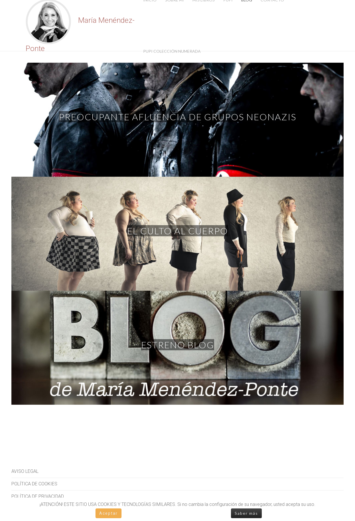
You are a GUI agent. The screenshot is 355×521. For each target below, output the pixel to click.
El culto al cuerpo (177, 230)
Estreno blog (177, 344)
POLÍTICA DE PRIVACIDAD (37, 496)
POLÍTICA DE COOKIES (34, 484)
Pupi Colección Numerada (172, 51)
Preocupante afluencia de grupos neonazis (177, 116)
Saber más (246, 513)
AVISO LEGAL (24, 471)
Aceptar (108, 513)
